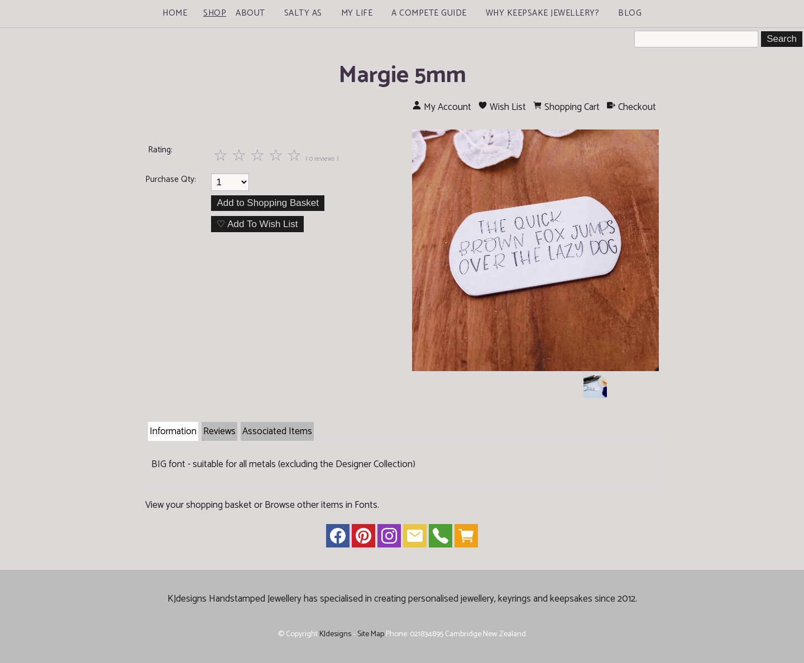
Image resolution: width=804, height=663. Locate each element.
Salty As (303, 13)
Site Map (370, 634)
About (250, 13)
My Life (357, 13)
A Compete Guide (429, 13)
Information (173, 431)
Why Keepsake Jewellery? (543, 13)
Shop (214, 13)
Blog (630, 13)
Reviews (219, 431)
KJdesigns (335, 634)
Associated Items (277, 431)
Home (174, 13)
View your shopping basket (198, 505)
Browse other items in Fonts (321, 505)
